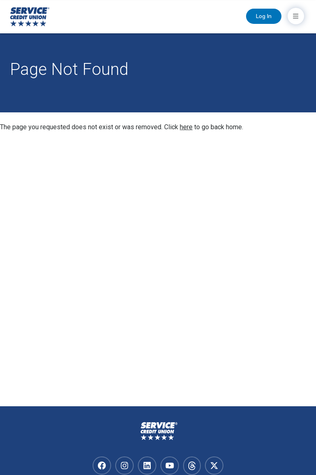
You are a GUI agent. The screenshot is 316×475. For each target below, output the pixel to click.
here (186, 127)
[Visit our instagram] (124, 465)
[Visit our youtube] (169, 465)
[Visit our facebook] (102, 465)
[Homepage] (158, 431)
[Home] (30, 17)
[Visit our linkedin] (147, 465)
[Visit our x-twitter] (214, 465)
